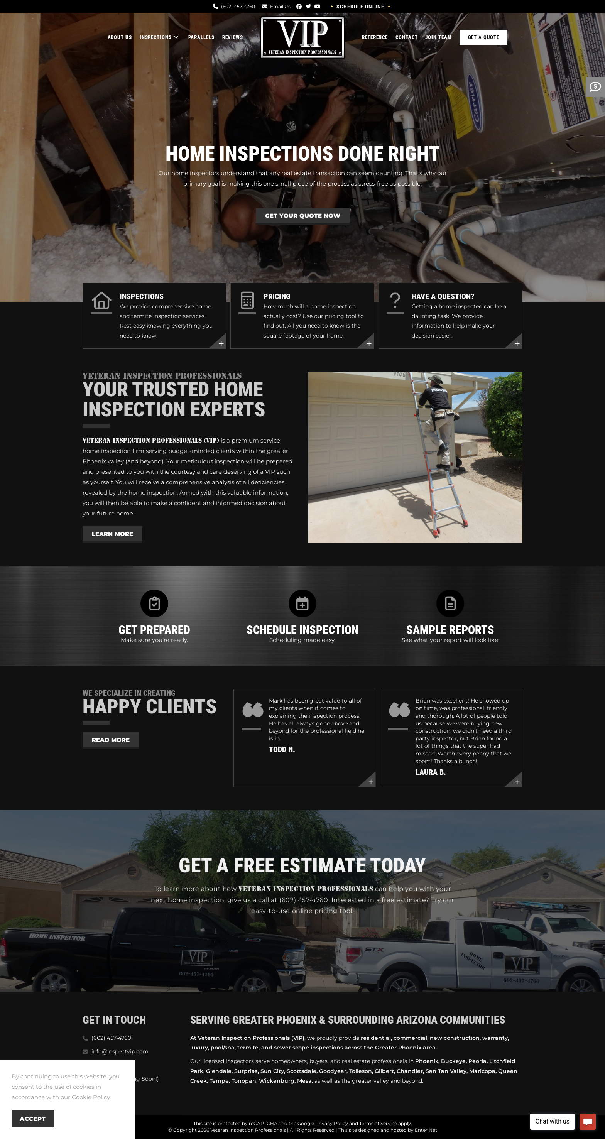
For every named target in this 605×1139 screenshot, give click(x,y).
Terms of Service (378, 1123)
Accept (33, 1118)
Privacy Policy (331, 1123)
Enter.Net (426, 1130)
